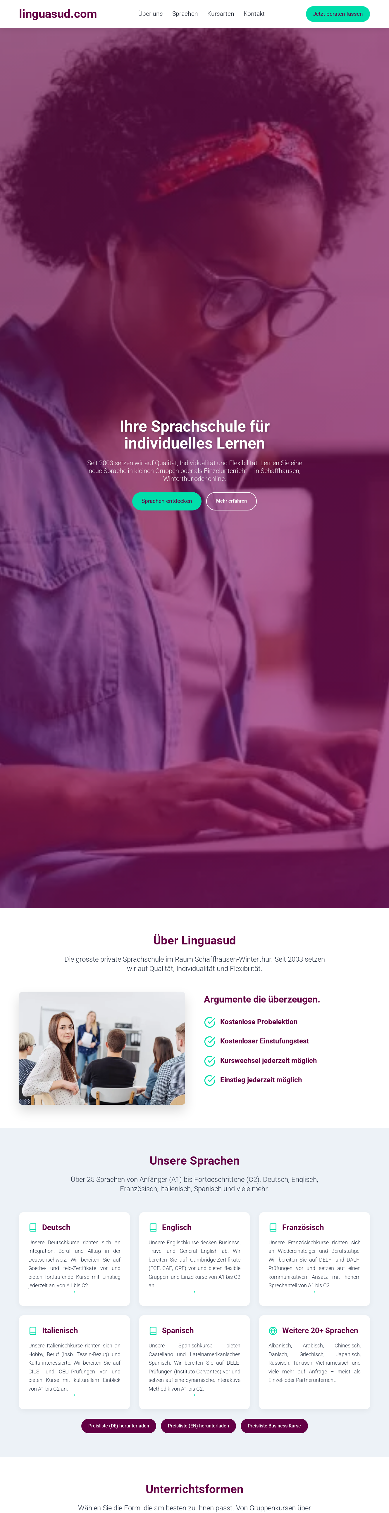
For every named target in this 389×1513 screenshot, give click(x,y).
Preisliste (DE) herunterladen (118, 1426)
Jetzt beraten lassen (338, 14)
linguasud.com (58, 14)
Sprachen (185, 13)
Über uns (150, 13)
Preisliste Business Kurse (274, 1426)
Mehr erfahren (231, 501)
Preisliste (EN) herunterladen (198, 1426)
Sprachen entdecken (167, 501)
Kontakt (254, 13)
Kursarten (220, 13)
